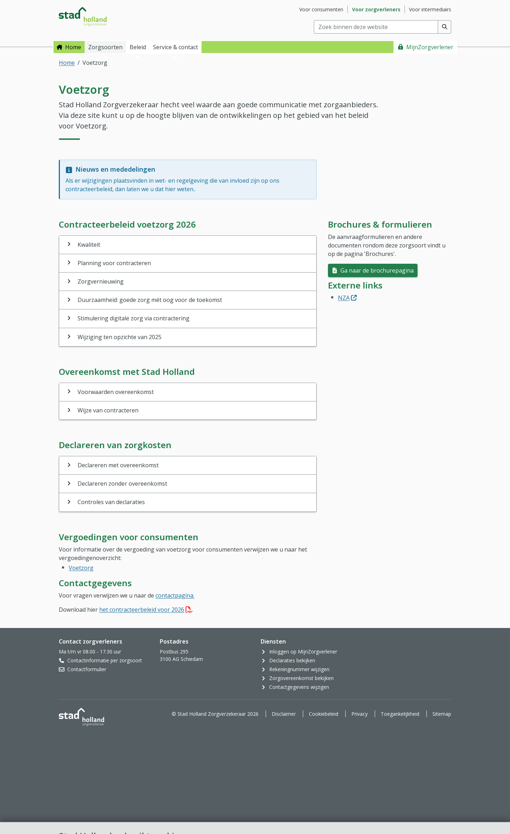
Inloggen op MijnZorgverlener (303, 651)
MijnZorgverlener (429, 47)
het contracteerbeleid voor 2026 (145, 609)
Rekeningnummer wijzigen (299, 669)
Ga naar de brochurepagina (376, 270)
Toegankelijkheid (400, 713)
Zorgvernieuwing (101, 281)
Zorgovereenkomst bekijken (301, 678)
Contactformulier (86, 669)
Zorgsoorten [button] (105, 47)
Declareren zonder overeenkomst (122, 483)
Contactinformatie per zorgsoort (104, 660)
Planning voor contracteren (114, 263)
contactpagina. (174, 595)
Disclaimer (284, 713)
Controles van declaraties (111, 502)
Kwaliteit (89, 245)
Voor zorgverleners (376, 9)
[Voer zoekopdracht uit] (444, 27)
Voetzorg (81, 568)
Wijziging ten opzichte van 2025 (120, 337)
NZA (347, 298)
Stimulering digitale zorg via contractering (133, 318)
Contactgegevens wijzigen (299, 687)
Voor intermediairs (430, 9)
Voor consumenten (321, 9)
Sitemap (441, 713)
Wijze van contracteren (108, 410)
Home (73, 47)
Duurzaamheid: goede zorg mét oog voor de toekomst (150, 300)
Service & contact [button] (175, 47)
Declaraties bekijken (292, 660)
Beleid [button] (138, 47)
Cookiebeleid (323, 713)
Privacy (359, 713)
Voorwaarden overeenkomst (116, 392)
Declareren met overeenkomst (118, 465)
